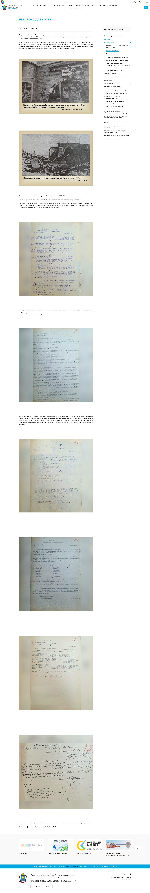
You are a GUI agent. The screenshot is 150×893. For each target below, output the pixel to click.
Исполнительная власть (57, 6)
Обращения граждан (81, 6)
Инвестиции (112, 6)
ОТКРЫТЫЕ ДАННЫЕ (75, 9)
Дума (70, 6)
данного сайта (72, 866)
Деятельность (96, 6)
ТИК (104, 6)
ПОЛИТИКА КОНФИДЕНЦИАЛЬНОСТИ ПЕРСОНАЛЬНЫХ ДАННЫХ (119, 878)
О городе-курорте (39, 6)
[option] (29, 846)
